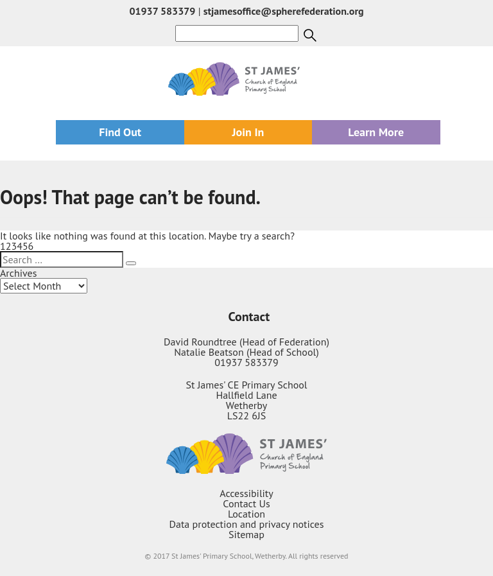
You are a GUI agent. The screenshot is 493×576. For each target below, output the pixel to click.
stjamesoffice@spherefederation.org (283, 10)
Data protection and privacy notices (246, 524)
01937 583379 (162, 10)
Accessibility (246, 493)
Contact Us (246, 503)
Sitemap (246, 534)
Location (246, 513)
